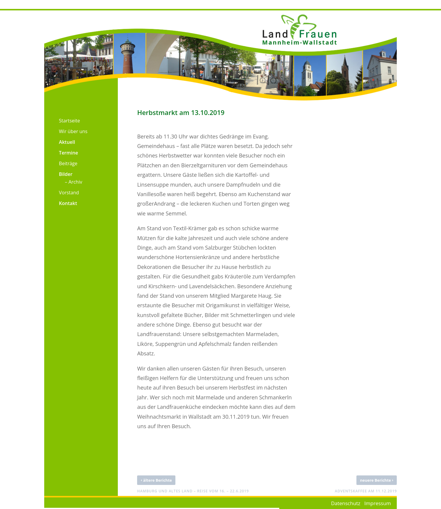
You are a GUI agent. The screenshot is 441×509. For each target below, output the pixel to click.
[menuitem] (62, 119)
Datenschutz (345, 503)
